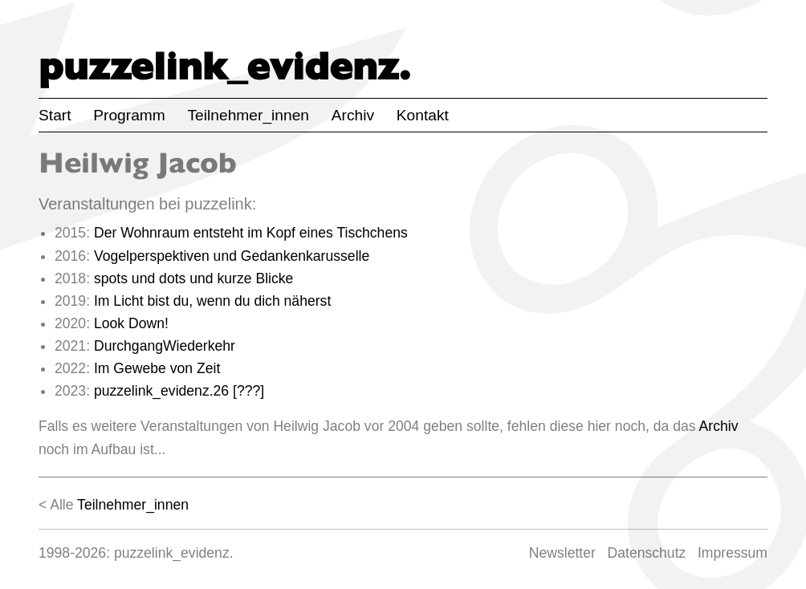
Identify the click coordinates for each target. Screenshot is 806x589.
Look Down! (131, 323)
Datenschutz (647, 553)
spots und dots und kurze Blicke (193, 278)
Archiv (353, 115)
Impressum (732, 553)
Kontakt (423, 115)
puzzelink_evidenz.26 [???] (179, 391)
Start (55, 115)
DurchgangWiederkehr (164, 346)
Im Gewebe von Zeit (157, 368)
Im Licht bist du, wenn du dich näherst (212, 301)
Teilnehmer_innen (248, 115)
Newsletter (562, 553)
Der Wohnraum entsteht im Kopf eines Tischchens (251, 233)
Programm (129, 115)
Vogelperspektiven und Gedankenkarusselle (231, 256)
